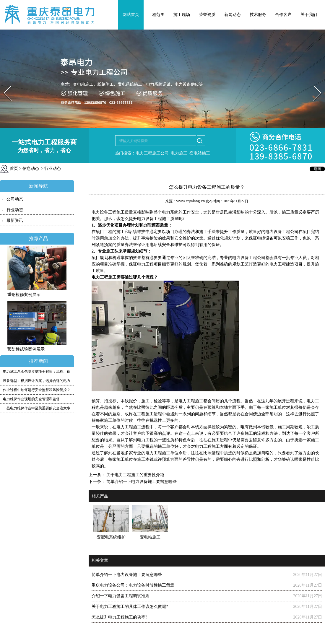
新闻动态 (232, 14)
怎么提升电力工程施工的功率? (119, 617)
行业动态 (14, 210)
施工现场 (181, 14)
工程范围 (156, 14)
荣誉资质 (207, 14)
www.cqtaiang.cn (190, 201)
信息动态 (30, 168)
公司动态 (14, 199)
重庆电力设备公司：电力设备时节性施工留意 (133, 585)
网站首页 (131, 14)
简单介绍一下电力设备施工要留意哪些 (141, 481)
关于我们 (308, 14)
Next (314, 84)
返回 (317, 169)
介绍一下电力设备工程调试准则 (121, 596)
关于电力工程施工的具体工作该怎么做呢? (130, 606)
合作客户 (283, 14)
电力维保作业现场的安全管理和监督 (31, 399)
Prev (4, 84)
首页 (14, 168)
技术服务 (258, 14)
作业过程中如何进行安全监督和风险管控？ (36, 390)
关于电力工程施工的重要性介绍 (134, 475)
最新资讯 (14, 220)
